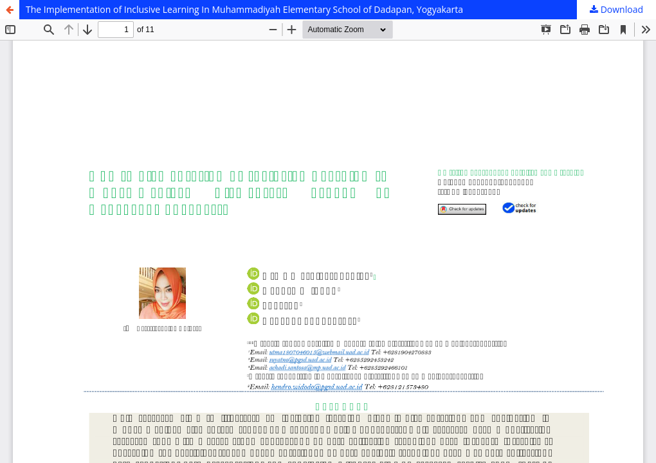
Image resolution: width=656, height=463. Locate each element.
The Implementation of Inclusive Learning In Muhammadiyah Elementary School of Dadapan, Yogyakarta (244, 9)
